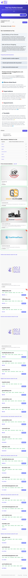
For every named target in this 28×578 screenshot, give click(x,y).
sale (18, 309)
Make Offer (25, 22)
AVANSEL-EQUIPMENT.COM (6, 223)
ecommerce (15, 354)
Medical (3, 159)
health (12, 354)
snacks (22, 292)
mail (22, 371)
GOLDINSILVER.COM (5, 202)
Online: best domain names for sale (9, 254)
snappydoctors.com (7, 135)
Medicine (3, 156)
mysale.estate (6, 307)
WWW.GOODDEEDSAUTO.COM (6, 284)
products (6, 354)
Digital (3, 149)
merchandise (10, 292)
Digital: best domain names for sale (9, 378)
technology (12, 525)
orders (19, 292)
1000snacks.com (6, 290)
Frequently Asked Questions (7, 54)
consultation (20, 438)
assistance (14, 448)
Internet (3, 146)
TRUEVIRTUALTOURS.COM (6, 245)
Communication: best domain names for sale (11, 416)
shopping (20, 392)
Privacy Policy (20, 575)
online (3, 292)
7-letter (24, 479)
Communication (4, 151)
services (18, 448)
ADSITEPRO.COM (4, 181)
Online (3, 144)
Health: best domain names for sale (9, 455)
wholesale (6, 292)
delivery (14, 292)
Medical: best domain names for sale (9, 533)
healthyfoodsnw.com (8, 352)
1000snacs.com (6, 299)
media (16, 421)
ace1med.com (6, 477)
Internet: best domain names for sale (9, 316)
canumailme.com (7, 361)
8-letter (3, 526)
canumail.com (6, 369)
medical (16, 438)
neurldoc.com (6, 523)
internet (9, 354)
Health (3, 154)
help (20, 448)
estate (21, 309)
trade (9, 309)
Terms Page (25, 575)
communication (13, 371)
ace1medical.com (7, 515)
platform (17, 371)
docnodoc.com (6, 437)
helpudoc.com (6, 446)
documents (23, 448)
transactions (15, 309)
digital (12, 309)
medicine (14, 479)
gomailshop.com (6, 390)
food (16, 292)
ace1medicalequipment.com (10, 486)
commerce (3, 309)
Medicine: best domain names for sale (9, 494)
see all (15, 163)
